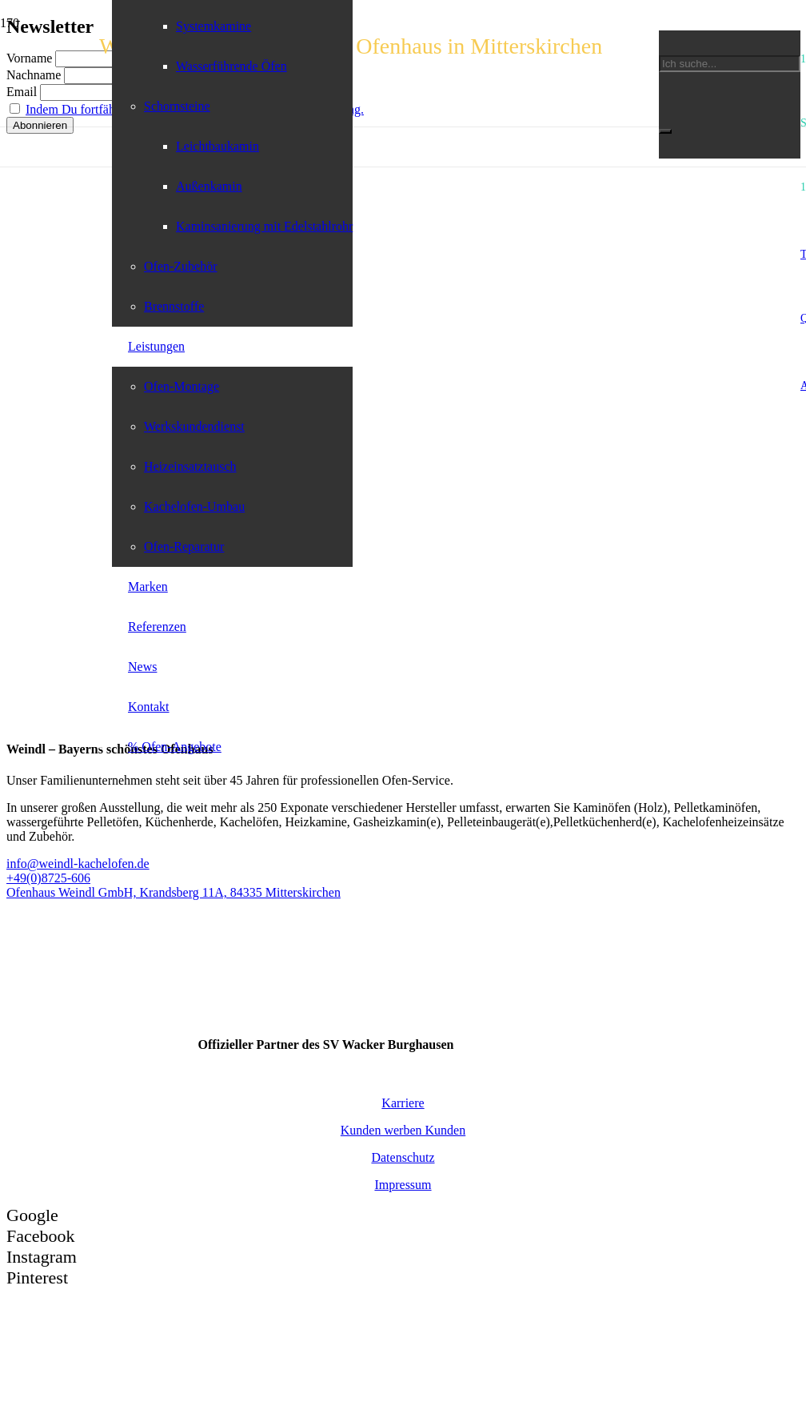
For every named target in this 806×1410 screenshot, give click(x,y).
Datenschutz (402, 1157)
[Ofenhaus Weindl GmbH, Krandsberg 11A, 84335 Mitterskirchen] (403, 893)
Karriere (402, 1103)
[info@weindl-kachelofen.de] (403, 864)
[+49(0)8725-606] (403, 878)
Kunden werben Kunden (403, 1130)
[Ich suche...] (729, 63)
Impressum (402, 1184)
